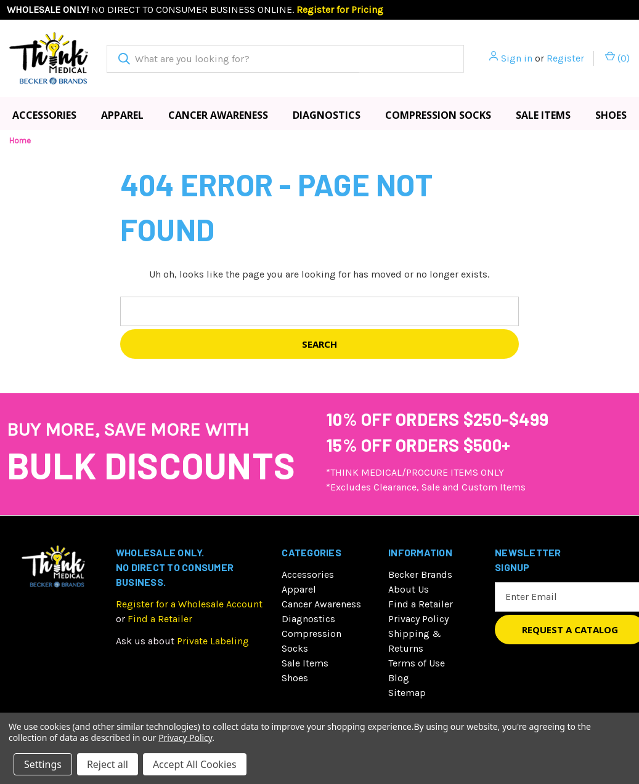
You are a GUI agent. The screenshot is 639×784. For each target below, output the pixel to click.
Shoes (611, 115)
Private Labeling (213, 641)
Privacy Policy (418, 619)
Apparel (122, 115)
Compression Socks (438, 115)
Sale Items (543, 115)
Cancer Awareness (218, 115)
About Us (408, 589)
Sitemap (407, 692)
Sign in (516, 58)
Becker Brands (420, 574)
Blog (398, 678)
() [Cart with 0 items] (617, 57)
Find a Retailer (160, 619)
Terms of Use (416, 663)
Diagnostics (326, 115)
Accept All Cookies (195, 764)
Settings (43, 764)
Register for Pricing (339, 9)
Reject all (107, 764)
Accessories (44, 115)
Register (565, 58)
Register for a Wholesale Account (189, 604)
